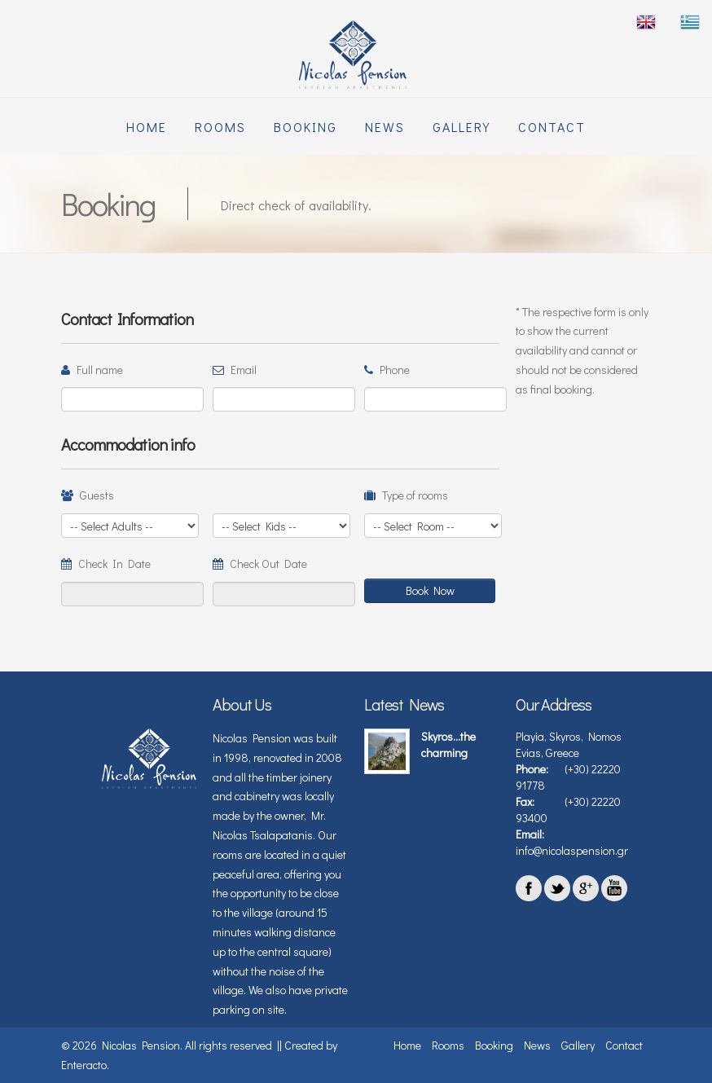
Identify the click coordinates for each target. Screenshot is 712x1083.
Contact (552, 126)
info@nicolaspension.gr (572, 850)
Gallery (461, 126)
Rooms (220, 126)
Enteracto (84, 1064)
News (385, 126)
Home (146, 126)
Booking (305, 126)
